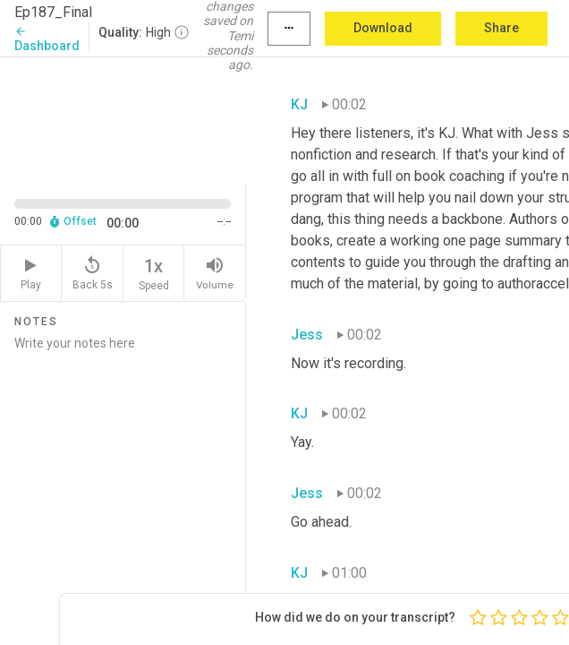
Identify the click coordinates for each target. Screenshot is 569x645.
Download (382, 28)
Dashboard (47, 39)
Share (501, 28)
